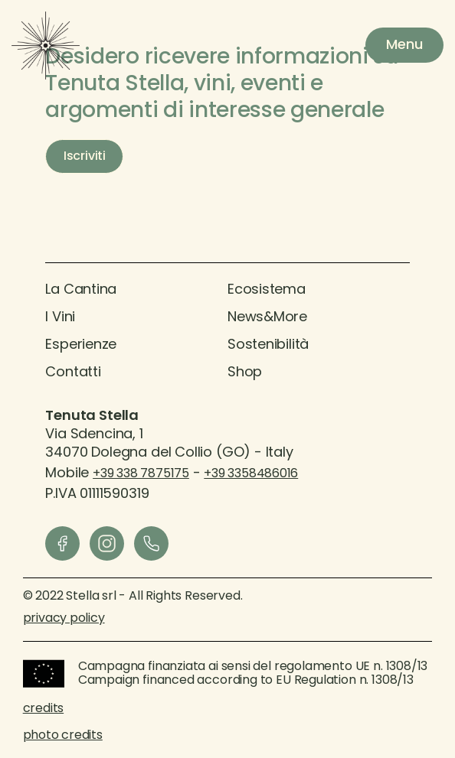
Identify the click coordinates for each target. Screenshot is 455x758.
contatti (72, 373)
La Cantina (80, 290)
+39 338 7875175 (141, 474)
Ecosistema (267, 290)
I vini (60, 318)
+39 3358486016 (251, 474)
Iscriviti (85, 157)
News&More (267, 318)
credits (43, 709)
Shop (245, 373)
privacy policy (64, 619)
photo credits (63, 736)
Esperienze (80, 345)
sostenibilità (268, 345)
